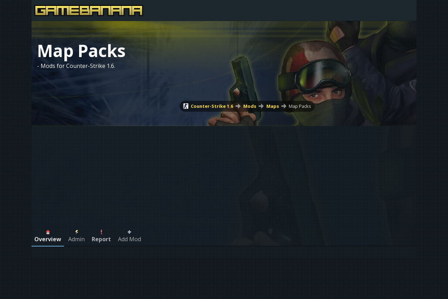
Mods (249, 106)
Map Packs (300, 106)
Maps (272, 106)
